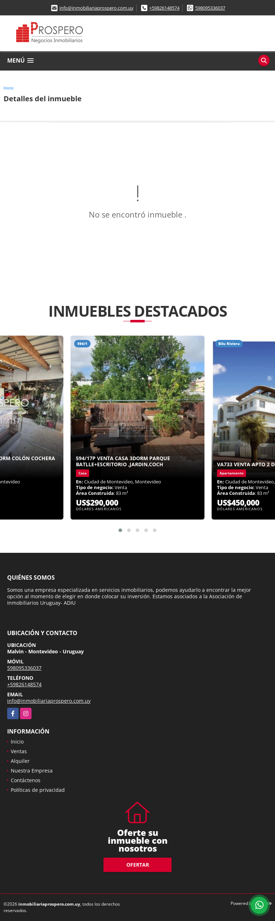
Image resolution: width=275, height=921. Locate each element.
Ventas (19, 751)
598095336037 (210, 8)
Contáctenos (25, 780)
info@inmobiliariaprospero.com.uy (96, 8)
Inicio (9, 88)
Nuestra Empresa (32, 770)
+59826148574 (164, 8)
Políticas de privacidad (38, 789)
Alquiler (20, 760)
